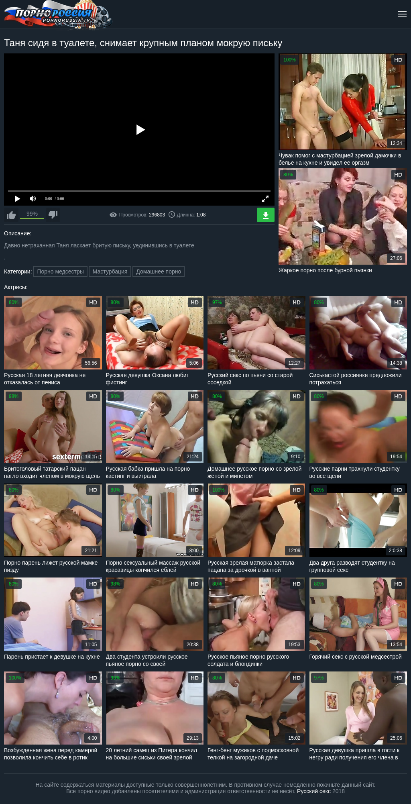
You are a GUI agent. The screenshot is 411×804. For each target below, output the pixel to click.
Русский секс (314, 791)
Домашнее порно (158, 271)
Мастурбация (110, 271)
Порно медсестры (60, 271)
